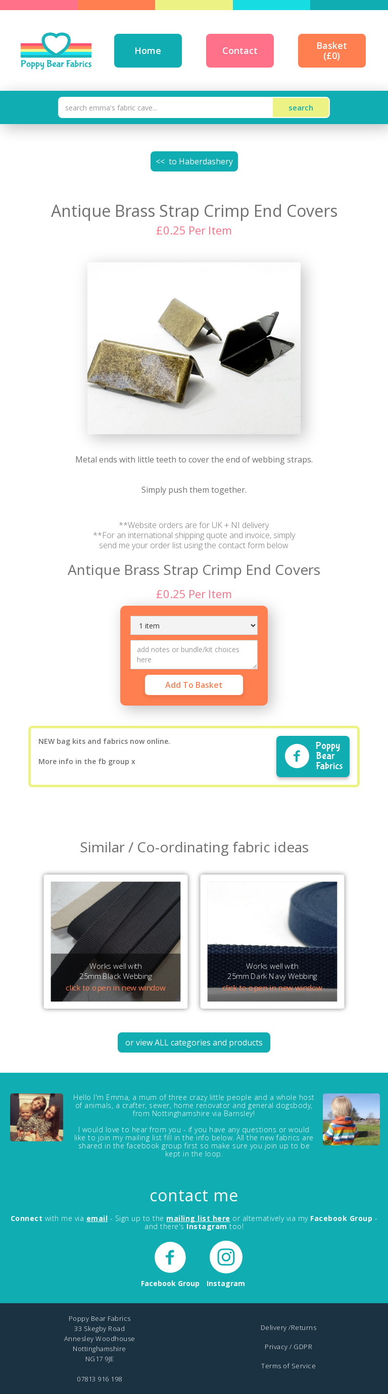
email (97, 1218)
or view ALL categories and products (194, 1042)
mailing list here (198, 1218)
